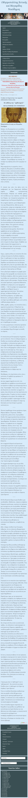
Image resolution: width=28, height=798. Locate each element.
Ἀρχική (4, 28)
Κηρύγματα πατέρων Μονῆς (8, 63)
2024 (3, 789)
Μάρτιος (4, 784)
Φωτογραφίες (5, 40)
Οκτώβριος (5, 774)
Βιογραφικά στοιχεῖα (6, 32)
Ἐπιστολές (4, 753)
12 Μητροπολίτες (6, 58)
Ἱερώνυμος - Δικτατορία (7, 741)
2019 (3, 796)
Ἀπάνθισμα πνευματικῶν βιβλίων (9, 68)
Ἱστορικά (4, 739)
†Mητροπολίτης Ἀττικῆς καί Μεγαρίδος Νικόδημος (14, 5)
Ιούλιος (4, 779)
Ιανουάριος (5, 787)
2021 (3, 793)
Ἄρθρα (3, 47)
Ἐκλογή (4, 734)
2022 (3, 791)
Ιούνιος (4, 780)
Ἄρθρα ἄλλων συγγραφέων (7, 65)
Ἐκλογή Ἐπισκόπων (6, 736)
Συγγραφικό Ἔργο (6, 751)
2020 (3, 794)
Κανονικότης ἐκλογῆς (6, 35)
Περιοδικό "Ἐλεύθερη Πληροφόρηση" (10, 51)
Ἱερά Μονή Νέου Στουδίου (8, 54)
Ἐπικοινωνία (14, 72)
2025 (3, 771)
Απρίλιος (4, 783)
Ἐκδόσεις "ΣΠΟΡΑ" (6, 49)
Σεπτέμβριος (5, 776)
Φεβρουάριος (5, 786)
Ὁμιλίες (4, 746)
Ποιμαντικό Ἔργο (6, 744)
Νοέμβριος (5, 773)
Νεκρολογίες (5, 37)
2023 (3, 790)
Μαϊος (4, 781)
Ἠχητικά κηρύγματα (6, 42)
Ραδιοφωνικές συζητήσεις (7, 44)
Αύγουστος (5, 777)
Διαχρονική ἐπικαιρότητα (7, 60)
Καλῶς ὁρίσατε (5, 30)
